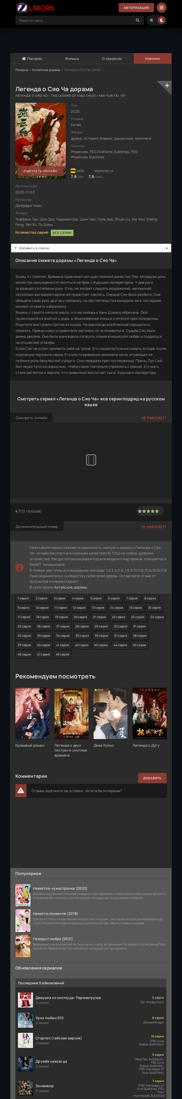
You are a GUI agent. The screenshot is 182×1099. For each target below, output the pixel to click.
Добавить (152, 778)
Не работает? (154, 418)
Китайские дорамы (46, 70)
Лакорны (32, 58)
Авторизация (136, 8)
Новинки (152, 58)
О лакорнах (112, 58)
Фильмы (72, 58)
